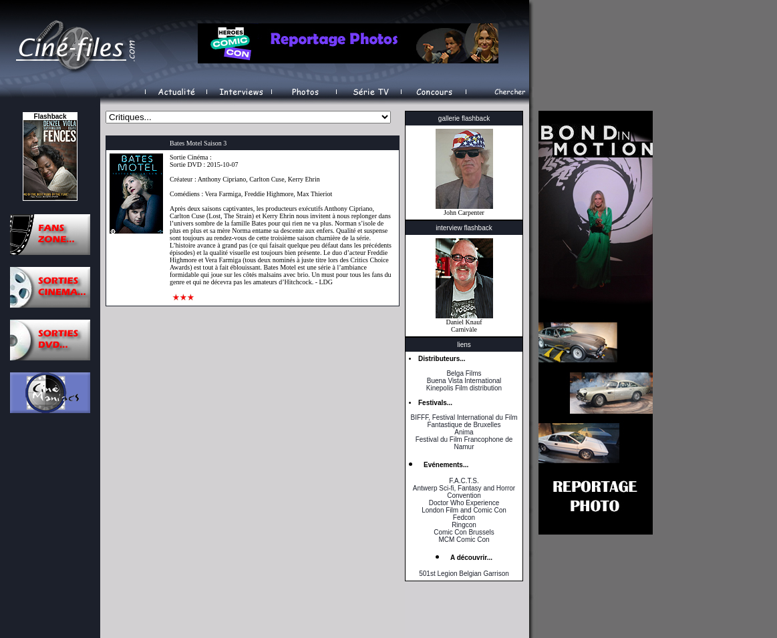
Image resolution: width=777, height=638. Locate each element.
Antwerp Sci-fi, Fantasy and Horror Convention (464, 492)
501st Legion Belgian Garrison (464, 573)
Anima (463, 432)
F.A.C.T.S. (463, 481)
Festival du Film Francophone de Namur (464, 443)
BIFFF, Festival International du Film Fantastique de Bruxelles (463, 421)
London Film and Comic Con (464, 510)
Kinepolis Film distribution (464, 388)
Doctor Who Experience (464, 503)
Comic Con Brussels (464, 532)
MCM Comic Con (463, 539)
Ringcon (464, 525)
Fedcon (464, 517)
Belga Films (463, 373)
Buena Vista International (464, 380)
